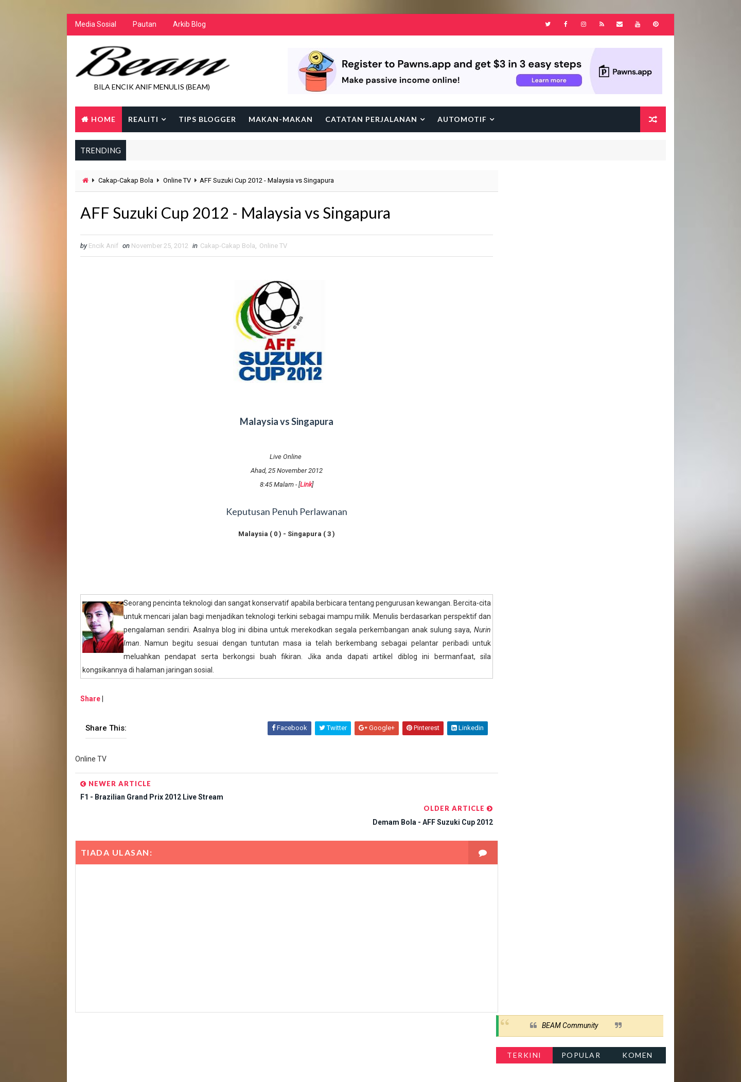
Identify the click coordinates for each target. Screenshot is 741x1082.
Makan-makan (280, 119)
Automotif (461, 119)
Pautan (144, 26)
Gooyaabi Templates (273, 1063)
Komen (638, 213)
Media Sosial (95, 26)
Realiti (143, 119)
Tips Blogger (207, 119)
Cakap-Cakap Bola (125, 181)
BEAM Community (570, 184)
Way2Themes (163, 1063)
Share (90, 701)
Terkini (524, 213)
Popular (582, 213)
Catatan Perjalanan (371, 119)
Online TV (176, 181)
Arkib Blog (188, 26)
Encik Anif (373, 1063)
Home (103, 119)
